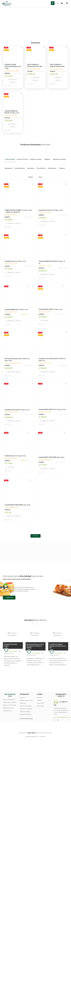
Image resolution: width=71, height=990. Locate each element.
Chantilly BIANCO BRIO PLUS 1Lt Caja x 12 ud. (52, 412)
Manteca (47, 156)
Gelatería (62, 165)
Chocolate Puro (41, 165)
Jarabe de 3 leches (35, 156)
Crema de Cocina (22, 156)
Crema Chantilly (10, 156)
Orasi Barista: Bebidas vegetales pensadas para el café (57, 651)
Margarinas (9, 165)
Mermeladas (52, 165)
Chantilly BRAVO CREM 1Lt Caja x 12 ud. (51, 312)
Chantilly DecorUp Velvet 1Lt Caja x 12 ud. (17, 412)
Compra (9, 603)
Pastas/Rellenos (20, 165)
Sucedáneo (30, 165)
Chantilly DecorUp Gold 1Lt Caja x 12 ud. (51, 210)
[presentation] (33, 630)
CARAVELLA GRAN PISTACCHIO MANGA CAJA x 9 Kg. (13, 66)
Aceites (30, 174)
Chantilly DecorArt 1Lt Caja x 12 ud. (15, 462)
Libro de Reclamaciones (26, 724)
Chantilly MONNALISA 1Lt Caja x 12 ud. (16, 312)
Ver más (35, 542)
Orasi (40, 174)
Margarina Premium (59, 156)
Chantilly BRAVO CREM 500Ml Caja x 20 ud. (52, 462)
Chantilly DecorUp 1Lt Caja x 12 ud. (15, 261)
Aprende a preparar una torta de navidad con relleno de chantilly (35, 651)
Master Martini (13, 657)
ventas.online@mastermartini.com (61, 723)
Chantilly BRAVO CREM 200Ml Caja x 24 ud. (18, 511)
